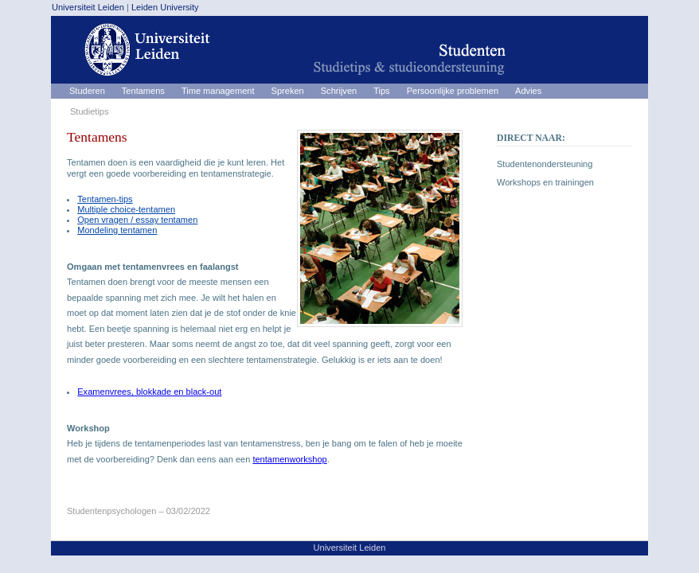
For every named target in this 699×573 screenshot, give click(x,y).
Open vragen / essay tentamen (137, 219)
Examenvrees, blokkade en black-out (149, 391)
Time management (218, 91)
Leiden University (165, 7)
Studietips (89, 111)
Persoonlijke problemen (452, 91)
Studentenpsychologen (111, 511)
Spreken (287, 91)
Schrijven (339, 91)
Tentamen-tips (104, 199)
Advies (528, 91)
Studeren (87, 91)
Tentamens (143, 91)
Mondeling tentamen (117, 230)
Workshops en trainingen (545, 182)
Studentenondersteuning (544, 164)
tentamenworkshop (289, 459)
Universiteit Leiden (88, 7)
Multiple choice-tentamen (126, 209)
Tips (381, 91)
